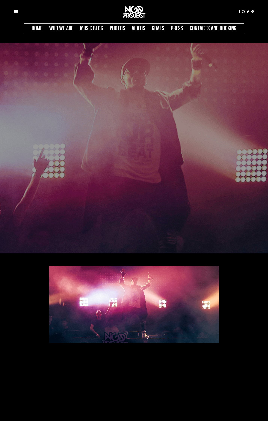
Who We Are (61, 28)
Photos (117, 28)
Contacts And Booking (213, 28)
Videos (138, 28)
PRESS (177, 28)
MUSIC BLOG (91, 28)
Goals (158, 28)
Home (37, 28)
